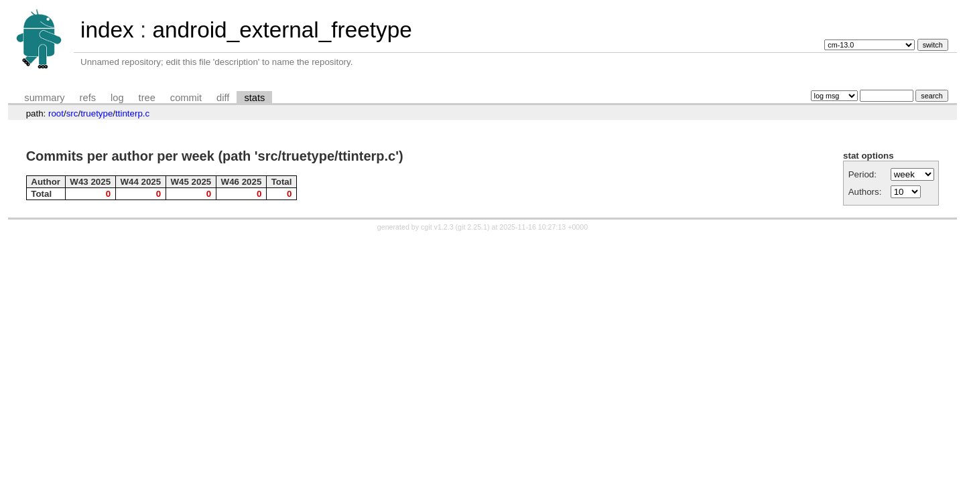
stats (254, 97)
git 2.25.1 (472, 227)
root (56, 113)
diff (222, 97)
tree (147, 97)
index (107, 29)
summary (44, 97)
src (72, 113)
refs (88, 97)
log (117, 97)
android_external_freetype (281, 29)
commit (186, 97)
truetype (96, 113)
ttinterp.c (132, 113)
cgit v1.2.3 (437, 227)
